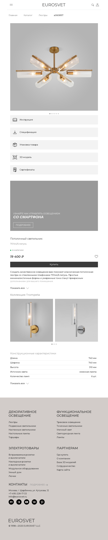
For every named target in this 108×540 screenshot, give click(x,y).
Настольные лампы (19, 433)
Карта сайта (63, 470)
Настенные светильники (22, 430)
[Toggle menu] (11, 4)
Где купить (62, 455)
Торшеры (14, 437)
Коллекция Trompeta (25, 294)
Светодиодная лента (68, 433)
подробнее (23, 225)
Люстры (13, 422)
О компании (63, 458)
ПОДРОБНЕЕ (39, 484)
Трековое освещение (68, 422)
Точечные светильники (69, 426)
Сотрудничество (66, 466)
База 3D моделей (66, 462)
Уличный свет (64, 430)
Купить (54, 264)
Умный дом (15, 472)
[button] (49, 113)
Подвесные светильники (22, 426)
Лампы (60, 437)
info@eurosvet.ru (18, 496)
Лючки (12, 476)
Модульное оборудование (24, 468)
